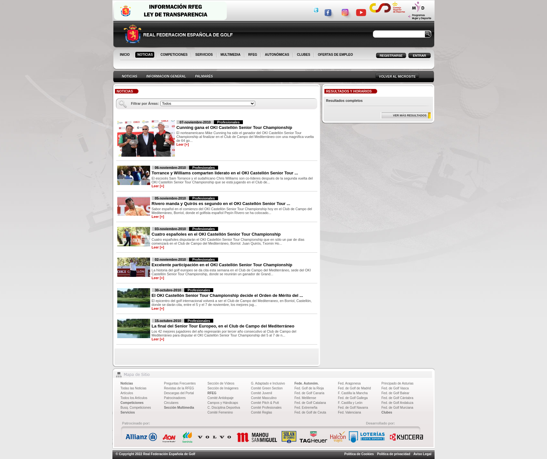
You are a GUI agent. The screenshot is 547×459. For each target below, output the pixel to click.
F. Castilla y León (350, 403)
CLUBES (303, 54)
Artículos (126, 393)
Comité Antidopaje (220, 398)
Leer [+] (183, 144)
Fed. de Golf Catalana (310, 403)
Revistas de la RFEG (179, 388)
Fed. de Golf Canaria (309, 393)
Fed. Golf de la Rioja (309, 388)
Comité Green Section (267, 388)
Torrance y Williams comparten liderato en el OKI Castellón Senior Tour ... (225, 173)
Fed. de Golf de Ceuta (310, 412)
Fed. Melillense (305, 398)
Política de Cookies (359, 454)
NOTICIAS (146, 55)
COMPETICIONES (174, 55)
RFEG (253, 55)
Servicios (127, 412)
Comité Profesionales (266, 407)
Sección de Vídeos (220, 383)
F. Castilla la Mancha (353, 393)
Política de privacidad (393, 454)
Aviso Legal (422, 454)
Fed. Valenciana (349, 412)
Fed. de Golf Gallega (353, 398)
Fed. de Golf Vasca (395, 388)
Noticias (126, 383)
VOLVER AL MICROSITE (397, 76)
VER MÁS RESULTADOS (410, 115)
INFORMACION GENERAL (166, 76)
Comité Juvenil (261, 393)
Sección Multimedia (179, 407)
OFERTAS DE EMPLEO (335, 54)
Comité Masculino (263, 398)
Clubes (386, 412)
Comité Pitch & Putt (265, 403)
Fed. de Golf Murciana (397, 407)
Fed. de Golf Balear (395, 393)
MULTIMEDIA (231, 55)
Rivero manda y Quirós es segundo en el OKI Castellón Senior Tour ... (221, 203)
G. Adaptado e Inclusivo (268, 383)
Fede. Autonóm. (306, 383)
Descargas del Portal (179, 393)
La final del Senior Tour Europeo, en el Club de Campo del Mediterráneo (223, 326)
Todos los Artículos (133, 398)
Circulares (171, 403)
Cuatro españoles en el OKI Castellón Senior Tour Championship (216, 234)
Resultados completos (344, 101)
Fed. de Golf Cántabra (397, 398)
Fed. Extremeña (305, 407)
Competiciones (132, 403)
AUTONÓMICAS (277, 54)
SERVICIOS (204, 55)
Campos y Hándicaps (222, 403)
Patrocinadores (175, 398)
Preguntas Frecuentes (180, 383)
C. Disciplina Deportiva (223, 407)
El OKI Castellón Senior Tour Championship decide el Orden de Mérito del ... (227, 295)
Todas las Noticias (133, 388)
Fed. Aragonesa (349, 383)
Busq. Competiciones (135, 407)
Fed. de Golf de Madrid (354, 388)
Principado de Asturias (397, 383)
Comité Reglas (261, 412)
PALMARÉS (204, 76)
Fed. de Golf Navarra (353, 407)
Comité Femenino (220, 412)
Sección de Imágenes (222, 388)
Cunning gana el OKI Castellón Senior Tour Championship (234, 127)
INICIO (125, 55)
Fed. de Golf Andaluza (397, 403)
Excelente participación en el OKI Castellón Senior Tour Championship (222, 264)
